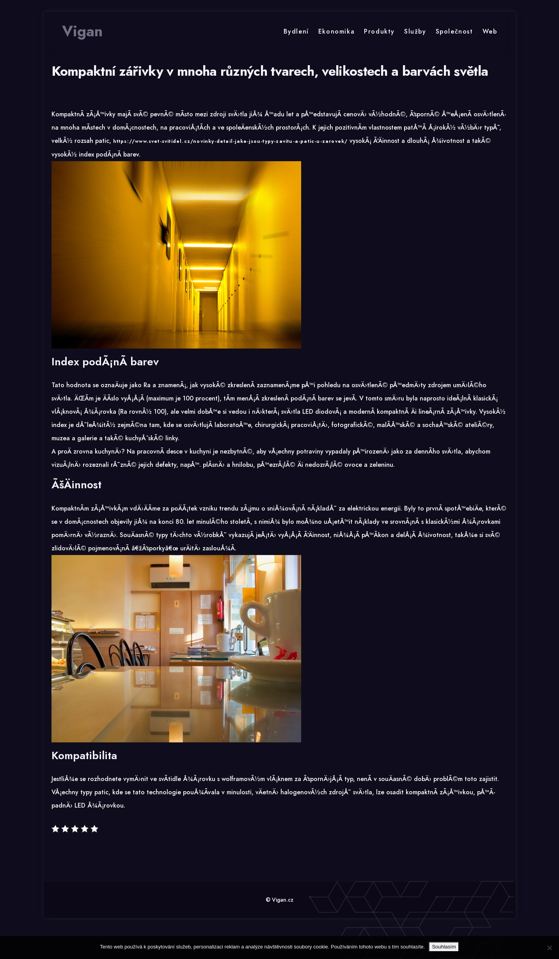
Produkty (379, 31)
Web (490, 31)
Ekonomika (336, 31)
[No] (549, 948)
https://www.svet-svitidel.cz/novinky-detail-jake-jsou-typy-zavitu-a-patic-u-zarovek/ (230, 141)
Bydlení (296, 31)
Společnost (454, 31)
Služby (415, 31)
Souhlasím (444, 947)
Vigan (82, 31)
